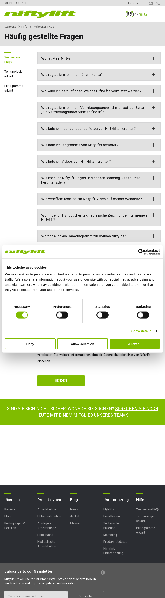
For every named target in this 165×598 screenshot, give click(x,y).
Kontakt (150, 3)
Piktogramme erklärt (13, 88)
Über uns (12, 500)
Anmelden (134, 3)
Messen (75, 523)
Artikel (74, 516)
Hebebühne (45, 535)
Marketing (110, 535)
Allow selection (82, 344)
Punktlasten (111, 516)
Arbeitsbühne (46, 509)
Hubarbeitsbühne (49, 516)
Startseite (10, 26)
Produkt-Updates (115, 542)
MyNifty (137, 14)
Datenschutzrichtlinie (118, 355)
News (74, 509)
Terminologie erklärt (13, 74)
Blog (7, 516)
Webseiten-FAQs (12, 59)
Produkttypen (49, 500)
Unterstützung (116, 500)
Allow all (134, 344)
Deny (30, 344)
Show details (141, 331)
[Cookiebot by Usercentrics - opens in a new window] (141, 251)
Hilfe (24, 26)
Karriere (9, 509)
